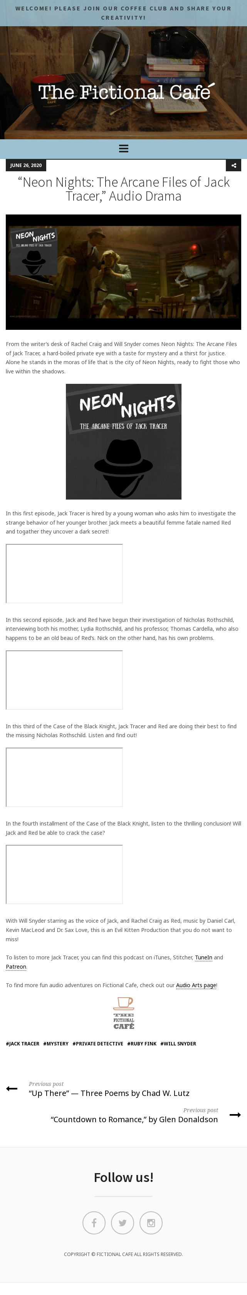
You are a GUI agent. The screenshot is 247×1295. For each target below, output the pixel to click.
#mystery (56, 1043)
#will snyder (178, 1043)
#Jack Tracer (22, 1043)
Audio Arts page (196, 985)
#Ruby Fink (141, 1043)
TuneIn (203, 957)
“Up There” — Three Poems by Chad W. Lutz (123, 1088)
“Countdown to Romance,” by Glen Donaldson (123, 1115)
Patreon (16, 966)
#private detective (97, 1043)
